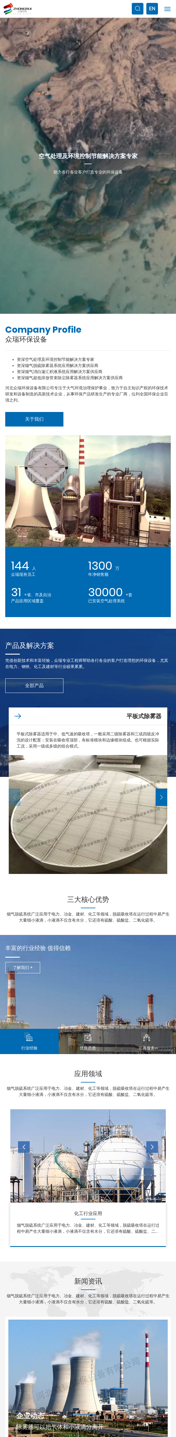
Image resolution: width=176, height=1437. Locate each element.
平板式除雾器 (144, 716)
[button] (88, 308)
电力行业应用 (88, 1213)
